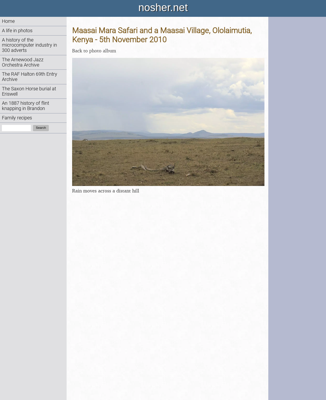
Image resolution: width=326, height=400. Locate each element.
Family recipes (17, 118)
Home (8, 21)
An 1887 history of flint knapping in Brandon (25, 105)
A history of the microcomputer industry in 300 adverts (29, 45)
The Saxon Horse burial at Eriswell (29, 91)
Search (41, 127)
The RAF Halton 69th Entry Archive (29, 76)
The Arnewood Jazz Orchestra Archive (23, 62)
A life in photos (17, 30)
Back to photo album (94, 51)
